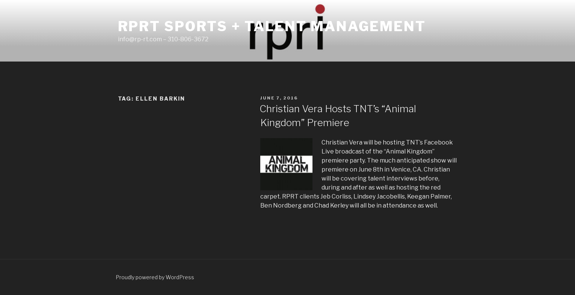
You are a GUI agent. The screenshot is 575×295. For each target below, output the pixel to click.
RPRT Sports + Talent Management (272, 26)
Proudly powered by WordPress (155, 277)
